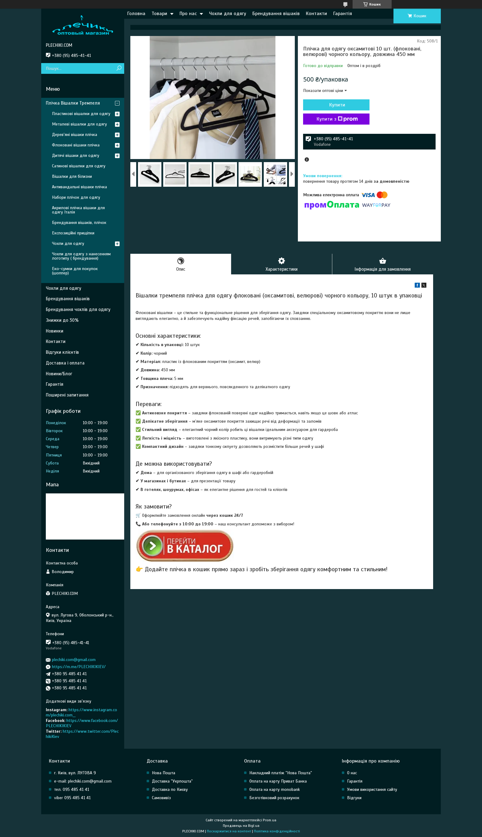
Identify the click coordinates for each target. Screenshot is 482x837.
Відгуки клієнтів (62, 352)
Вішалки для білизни (72, 176)
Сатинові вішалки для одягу (78, 166)
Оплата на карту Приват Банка (278, 781)
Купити (336, 105)
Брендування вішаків (276, 13)
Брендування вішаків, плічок (79, 222)
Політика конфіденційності (277, 831)
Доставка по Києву (170, 789)
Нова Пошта (163, 772)
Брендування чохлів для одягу (78, 309)
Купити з (336, 119)
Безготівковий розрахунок (274, 797)
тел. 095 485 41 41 (71, 789)
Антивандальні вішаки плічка (79, 186)
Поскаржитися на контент (229, 831)
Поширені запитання (67, 395)
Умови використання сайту (372, 789)
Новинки (54, 331)
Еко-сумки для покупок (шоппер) (75, 271)
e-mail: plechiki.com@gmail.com (83, 781)
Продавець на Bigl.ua (241, 825)
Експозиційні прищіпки (73, 233)
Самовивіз (161, 797)
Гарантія (342, 13)
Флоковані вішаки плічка (76, 145)
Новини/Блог (59, 374)
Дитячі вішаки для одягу (75, 155)
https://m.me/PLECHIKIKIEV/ (79, 666)
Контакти (316, 13)
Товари (159, 13)
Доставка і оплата (65, 363)
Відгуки (354, 797)
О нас (352, 772)
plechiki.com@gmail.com (74, 659)
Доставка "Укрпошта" (172, 781)
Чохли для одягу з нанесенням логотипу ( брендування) (81, 256)
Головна (136, 13)
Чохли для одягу (227, 13)
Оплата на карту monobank (274, 789)
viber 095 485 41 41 (72, 797)
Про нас (188, 13)
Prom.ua (269, 820)
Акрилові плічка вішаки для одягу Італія (78, 210)
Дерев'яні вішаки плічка (74, 134)
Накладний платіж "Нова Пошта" (280, 772)
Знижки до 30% (62, 320)
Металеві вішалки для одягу (79, 124)
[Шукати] (118, 68)
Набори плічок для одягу (76, 197)
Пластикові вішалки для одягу (81, 113)
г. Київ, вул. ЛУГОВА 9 (75, 772)
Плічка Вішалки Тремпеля (73, 103)
